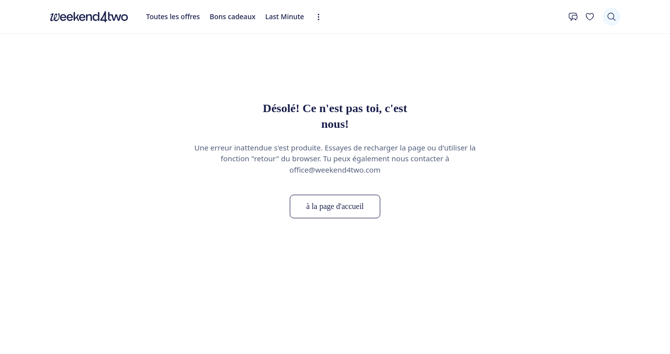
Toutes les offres (173, 16)
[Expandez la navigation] (321, 17)
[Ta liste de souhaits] (590, 17)
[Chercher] (611, 17)
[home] (89, 17)
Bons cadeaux (232, 16)
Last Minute (284, 16)
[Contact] (573, 17)
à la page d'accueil (335, 206)
